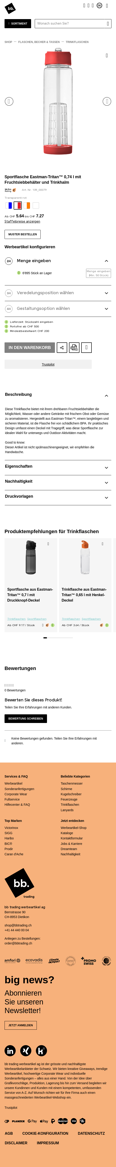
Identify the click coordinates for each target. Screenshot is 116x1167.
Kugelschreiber (71, 794)
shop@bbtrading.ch (18, 925)
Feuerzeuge (69, 799)
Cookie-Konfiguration (45, 1133)
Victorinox (11, 828)
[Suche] (107, 23)
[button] (9, 101)
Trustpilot (48, 364)
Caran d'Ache (14, 854)
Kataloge (67, 833)
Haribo (9, 838)
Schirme (66, 789)
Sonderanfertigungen (19, 789)
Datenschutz (91, 1133)
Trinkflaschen (16, 619)
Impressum (48, 1143)
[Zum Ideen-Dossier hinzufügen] (86, 347)
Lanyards (67, 810)
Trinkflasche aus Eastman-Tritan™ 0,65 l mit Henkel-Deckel (84, 594)
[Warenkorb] (93, 5)
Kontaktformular (72, 838)
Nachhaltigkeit (70, 854)
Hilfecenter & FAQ (17, 804)
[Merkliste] (88, 5)
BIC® (8, 844)
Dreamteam (69, 849)
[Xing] (25, 1050)
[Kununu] (41, 1050)
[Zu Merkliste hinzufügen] (107, 55)
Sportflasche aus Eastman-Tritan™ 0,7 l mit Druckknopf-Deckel (30, 594)
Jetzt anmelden (20, 1025)
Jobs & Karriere (71, 844)
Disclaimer (16, 1143)
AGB (9, 1133)
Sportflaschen (36, 619)
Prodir (9, 849)
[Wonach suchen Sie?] (70, 23)
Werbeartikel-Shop (73, 828)
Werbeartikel (13, 783)
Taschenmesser (72, 783)
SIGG (8, 833)
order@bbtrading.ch (18, 943)
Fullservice (12, 799)
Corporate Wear (16, 794)
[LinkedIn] (10, 1050)
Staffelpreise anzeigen (22, 221)
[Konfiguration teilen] (62, 347)
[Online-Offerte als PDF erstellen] (74, 347)
